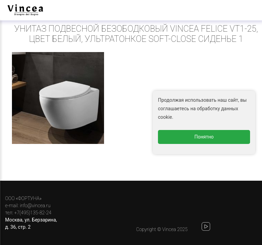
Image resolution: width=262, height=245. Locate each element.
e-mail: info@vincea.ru (27, 205)
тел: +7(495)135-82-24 (28, 212)
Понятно (204, 137)
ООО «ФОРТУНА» (23, 198)
